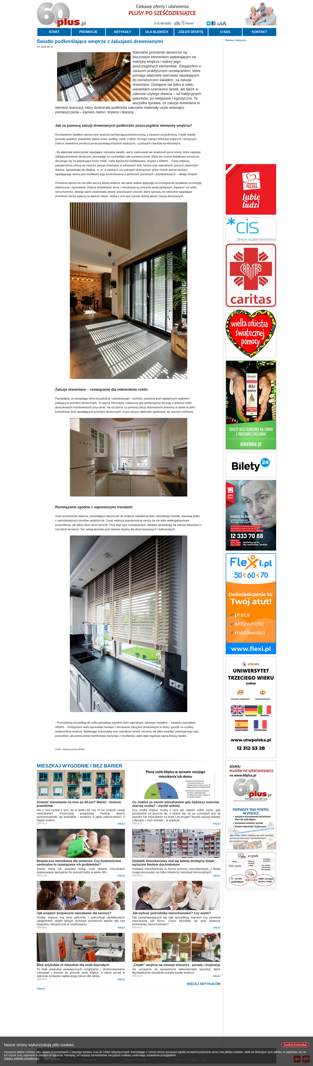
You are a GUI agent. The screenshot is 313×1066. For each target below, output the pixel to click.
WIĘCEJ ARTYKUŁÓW (203, 984)
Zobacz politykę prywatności (21, 1058)
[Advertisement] (251, 102)
